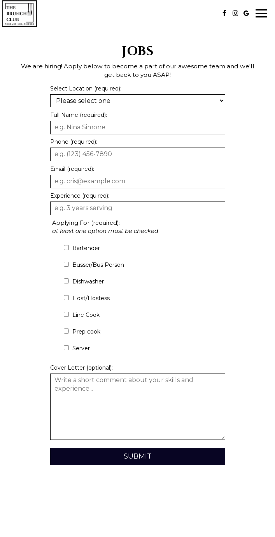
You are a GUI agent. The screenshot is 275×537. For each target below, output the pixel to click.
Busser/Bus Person (94, 264)
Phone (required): (73, 141)
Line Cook (82, 314)
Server (77, 348)
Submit (138, 456)
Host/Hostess (87, 298)
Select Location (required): (85, 88)
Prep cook (82, 331)
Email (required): (72, 168)
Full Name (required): (78, 114)
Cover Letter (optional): (81, 367)
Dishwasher (84, 281)
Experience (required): (79, 195)
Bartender (82, 248)
